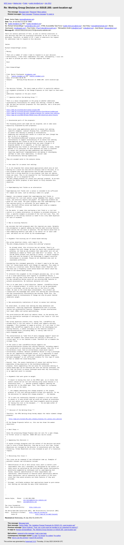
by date (34, 535)
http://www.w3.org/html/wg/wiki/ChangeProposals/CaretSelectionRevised (32, 111)
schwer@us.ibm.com (32, 26)
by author (57, 535)
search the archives (36, 538)
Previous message (39, 14)
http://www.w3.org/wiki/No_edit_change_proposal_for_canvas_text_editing (33, 113)
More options (41, 12)
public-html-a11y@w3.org (72, 26)
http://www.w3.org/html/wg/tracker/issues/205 (23, 110)
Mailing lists (17, 3)
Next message (27, 14)
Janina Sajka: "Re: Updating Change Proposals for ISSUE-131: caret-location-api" (47, 525)
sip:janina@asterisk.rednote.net (35, 500)
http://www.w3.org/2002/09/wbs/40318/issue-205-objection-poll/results (32, 115)
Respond (33, 12)
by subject (49, 535)
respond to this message (25, 533)
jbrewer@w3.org (110, 28)
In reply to (50, 14)
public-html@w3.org (36, 3)
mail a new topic (41, 533)
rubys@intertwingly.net (99, 26)
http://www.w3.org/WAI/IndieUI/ (46, 514)
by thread (42, 535)
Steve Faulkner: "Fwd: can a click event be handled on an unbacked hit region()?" (50, 527)
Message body (24, 12)
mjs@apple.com (19, 28)
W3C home (8, 3)
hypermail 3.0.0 (30, 541)
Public (25, 3)
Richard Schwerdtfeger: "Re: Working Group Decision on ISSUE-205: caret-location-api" (46, 530)
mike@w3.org (76, 28)
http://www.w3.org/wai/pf (38, 512)
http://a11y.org (35, 507)
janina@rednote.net (27, 19)
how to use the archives (20, 538)
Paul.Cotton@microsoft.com (46, 28)
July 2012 (48, 3)
